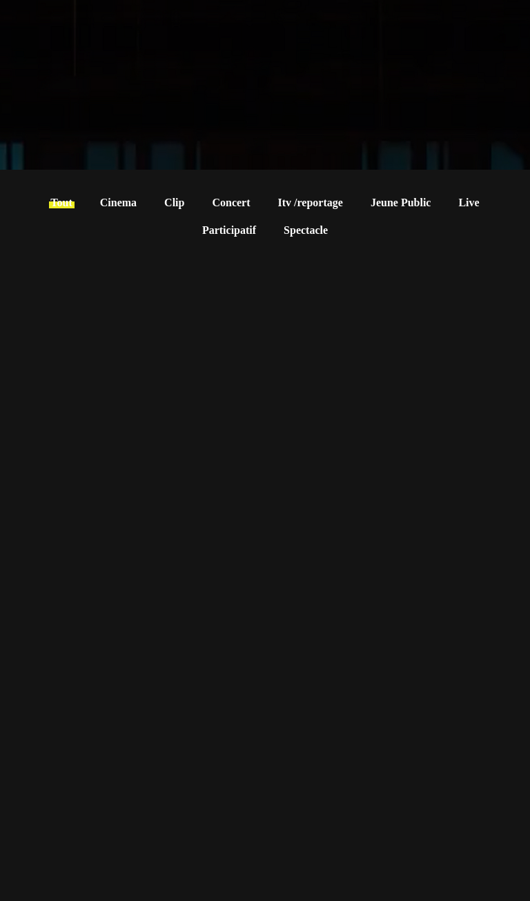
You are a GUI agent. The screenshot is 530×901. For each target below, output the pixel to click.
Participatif (229, 230)
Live (468, 202)
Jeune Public (401, 202)
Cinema (118, 202)
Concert (231, 202)
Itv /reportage (310, 202)
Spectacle (306, 230)
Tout (61, 202)
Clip (174, 202)
